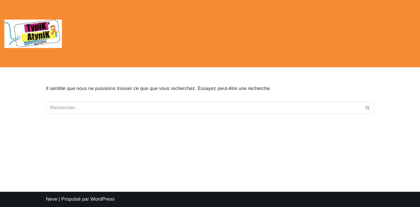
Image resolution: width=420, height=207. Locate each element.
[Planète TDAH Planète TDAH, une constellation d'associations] (34, 34)
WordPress (102, 199)
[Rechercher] (203, 107)
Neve (52, 199)
